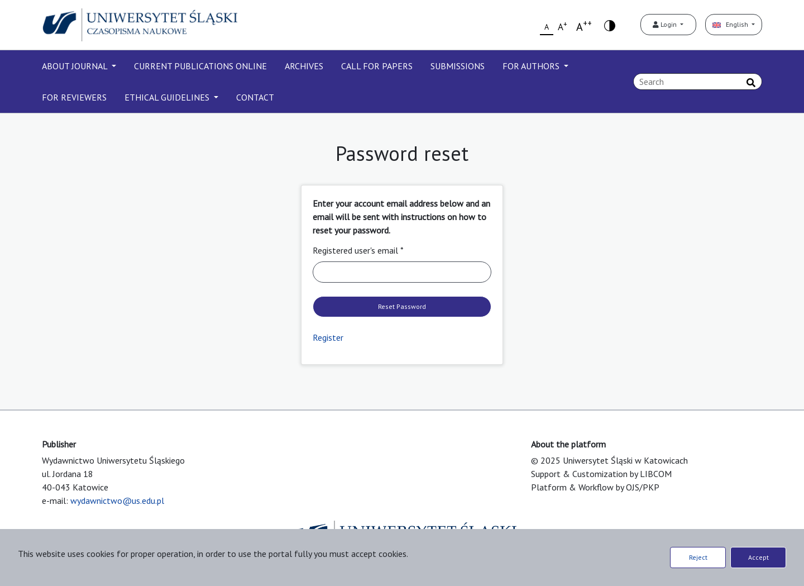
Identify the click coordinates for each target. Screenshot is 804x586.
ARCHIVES (304, 66)
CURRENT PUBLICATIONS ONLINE (200, 66)
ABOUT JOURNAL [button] (75, 66)
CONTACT (255, 97)
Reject (698, 557)
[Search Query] (698, 81)
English (731, 24)
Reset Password (402, 306)
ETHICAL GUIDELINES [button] (168, 97)
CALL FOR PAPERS (377, 66)
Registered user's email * (358, 250)
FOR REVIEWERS (74, 97)
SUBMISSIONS (457, 66)
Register (328, 337)
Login (665, 24)
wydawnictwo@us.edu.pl (117, 500)
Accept (758, 557)
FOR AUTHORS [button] (532, 66)
